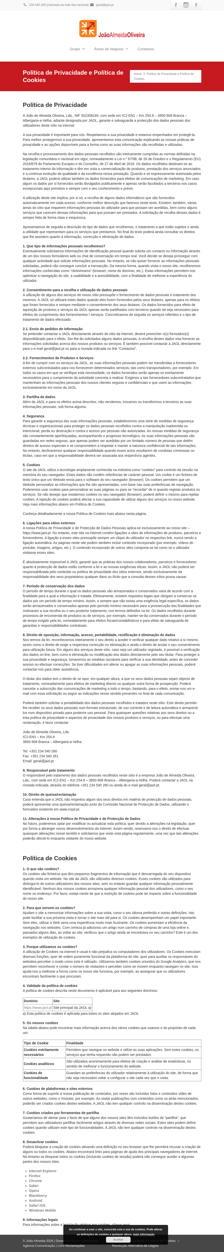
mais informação (144, 1234)
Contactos (146, 49)
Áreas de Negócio (111, 49)
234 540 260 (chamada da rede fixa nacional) (56, 5)
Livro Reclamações (71, 1246)
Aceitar (118, 1239)
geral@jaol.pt (102, 5)
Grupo (77, 49)
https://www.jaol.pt (38, 1008)
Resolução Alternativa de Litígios (135, 1246)
